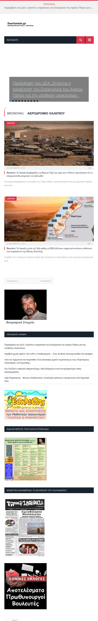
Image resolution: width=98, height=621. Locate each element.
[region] (49, 78)
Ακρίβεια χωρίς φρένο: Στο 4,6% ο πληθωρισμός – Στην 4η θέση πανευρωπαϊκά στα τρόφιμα (48, 353)
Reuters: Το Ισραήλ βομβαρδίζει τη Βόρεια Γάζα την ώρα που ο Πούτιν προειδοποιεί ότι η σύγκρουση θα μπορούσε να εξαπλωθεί (49, 174)
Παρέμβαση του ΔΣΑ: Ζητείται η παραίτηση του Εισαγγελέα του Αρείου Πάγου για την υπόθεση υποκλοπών (49, 7)
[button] (49, 78)
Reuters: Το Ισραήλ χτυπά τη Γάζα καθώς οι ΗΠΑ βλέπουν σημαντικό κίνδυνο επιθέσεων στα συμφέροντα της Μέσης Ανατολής (49, 250)
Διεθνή (11, 123)
